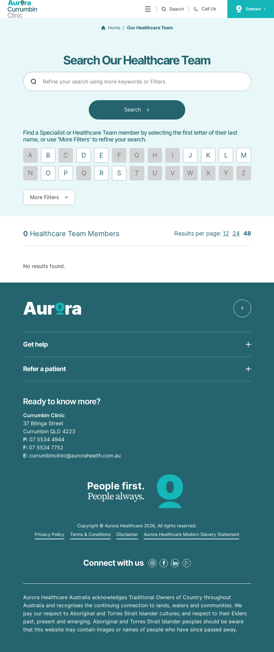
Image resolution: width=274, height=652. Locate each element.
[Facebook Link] (164, 563)
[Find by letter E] (101, 155)
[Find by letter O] (48, 173)
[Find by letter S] (119, 173)
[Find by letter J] (190, 155)
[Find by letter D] (83, 155)
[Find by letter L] (226, 155)
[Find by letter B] (48, 155)
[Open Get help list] (137, 344)
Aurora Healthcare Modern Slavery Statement (191, 534)
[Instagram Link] (152, 563)
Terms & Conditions (90, 534)
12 (226, 233)
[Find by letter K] (208, 155)
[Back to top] (242, 308)
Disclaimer (127, 534)
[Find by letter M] (243, 155)
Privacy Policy (49, 534)
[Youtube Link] (186, 563)
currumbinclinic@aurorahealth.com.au (75, 455)
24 (236, 233)
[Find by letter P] (66, 173)
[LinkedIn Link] (175, 563)
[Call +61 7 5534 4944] (204, 9)
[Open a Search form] (172, 9)
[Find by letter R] (101, 173)
